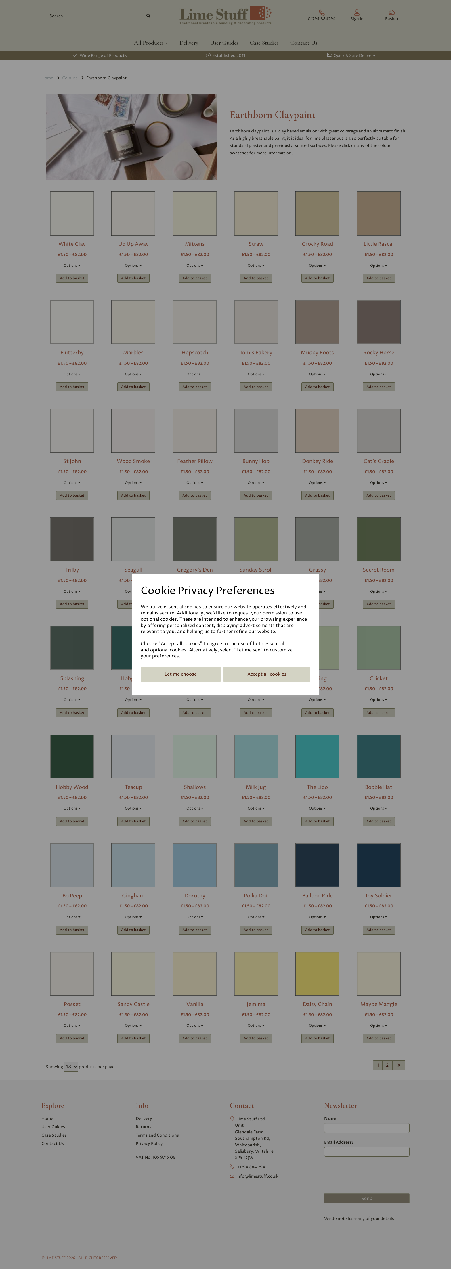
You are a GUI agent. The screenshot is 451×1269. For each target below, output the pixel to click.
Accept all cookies (266, 674)
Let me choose (181, 674)
